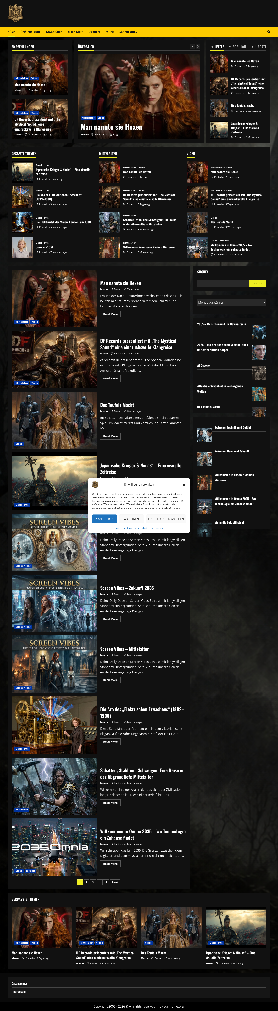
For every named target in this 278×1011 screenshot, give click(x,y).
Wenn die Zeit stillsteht (229, 522)
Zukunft (94, 31)
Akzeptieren (105, 519)
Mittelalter (76, 31)
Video (110, 31)
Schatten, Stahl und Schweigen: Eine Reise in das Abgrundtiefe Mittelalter (109, 222)
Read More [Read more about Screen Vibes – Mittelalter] (112, 680)
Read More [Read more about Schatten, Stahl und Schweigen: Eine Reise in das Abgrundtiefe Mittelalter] (112, 803)
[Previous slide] (192, 46)
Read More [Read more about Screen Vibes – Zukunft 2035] (112, 619)
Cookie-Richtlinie (123, 528)
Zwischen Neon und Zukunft (232, 451)
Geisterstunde (30, 31)
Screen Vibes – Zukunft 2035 (54, 603)
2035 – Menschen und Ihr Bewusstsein (221, 324)
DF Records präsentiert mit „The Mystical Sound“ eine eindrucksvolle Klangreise (219, 86)
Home (11, 31)
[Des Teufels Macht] (171, 927)
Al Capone (203, 365)
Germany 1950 (22, 247)
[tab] (217, 47)
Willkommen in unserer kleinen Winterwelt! (109, 247)
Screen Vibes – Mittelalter (54, 664)
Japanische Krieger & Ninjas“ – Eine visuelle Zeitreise (219, 130)
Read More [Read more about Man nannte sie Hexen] (112, 314)
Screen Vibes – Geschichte (54, 542)
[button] (184, 484)
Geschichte (54, 31)
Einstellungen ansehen (166, 519)
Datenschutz (141, 528)
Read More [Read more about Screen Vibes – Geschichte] (112, 558)
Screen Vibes (128, 31)
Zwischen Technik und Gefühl (233, 427)
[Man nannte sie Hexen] (139, 96)
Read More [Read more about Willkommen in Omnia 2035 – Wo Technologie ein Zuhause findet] (112, 864)
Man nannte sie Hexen (111, 126)
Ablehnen (131, 519)
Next (115, 882)
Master (85, 134)
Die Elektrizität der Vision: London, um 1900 (22, 222)
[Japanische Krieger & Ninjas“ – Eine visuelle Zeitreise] (236, 927)
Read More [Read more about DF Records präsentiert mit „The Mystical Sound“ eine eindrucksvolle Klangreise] (112, 379)
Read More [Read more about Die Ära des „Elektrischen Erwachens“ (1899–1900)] (112, 742)
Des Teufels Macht (219, 108)
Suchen (203, 272)
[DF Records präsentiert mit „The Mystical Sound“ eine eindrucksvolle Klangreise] (106, 927)
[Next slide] (198, 46)
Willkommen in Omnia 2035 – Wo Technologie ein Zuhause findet (197, 247)
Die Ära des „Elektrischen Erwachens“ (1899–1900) (22, 197)
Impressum (19, 991)
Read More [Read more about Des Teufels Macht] (112, 437)
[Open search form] (268, 32)
